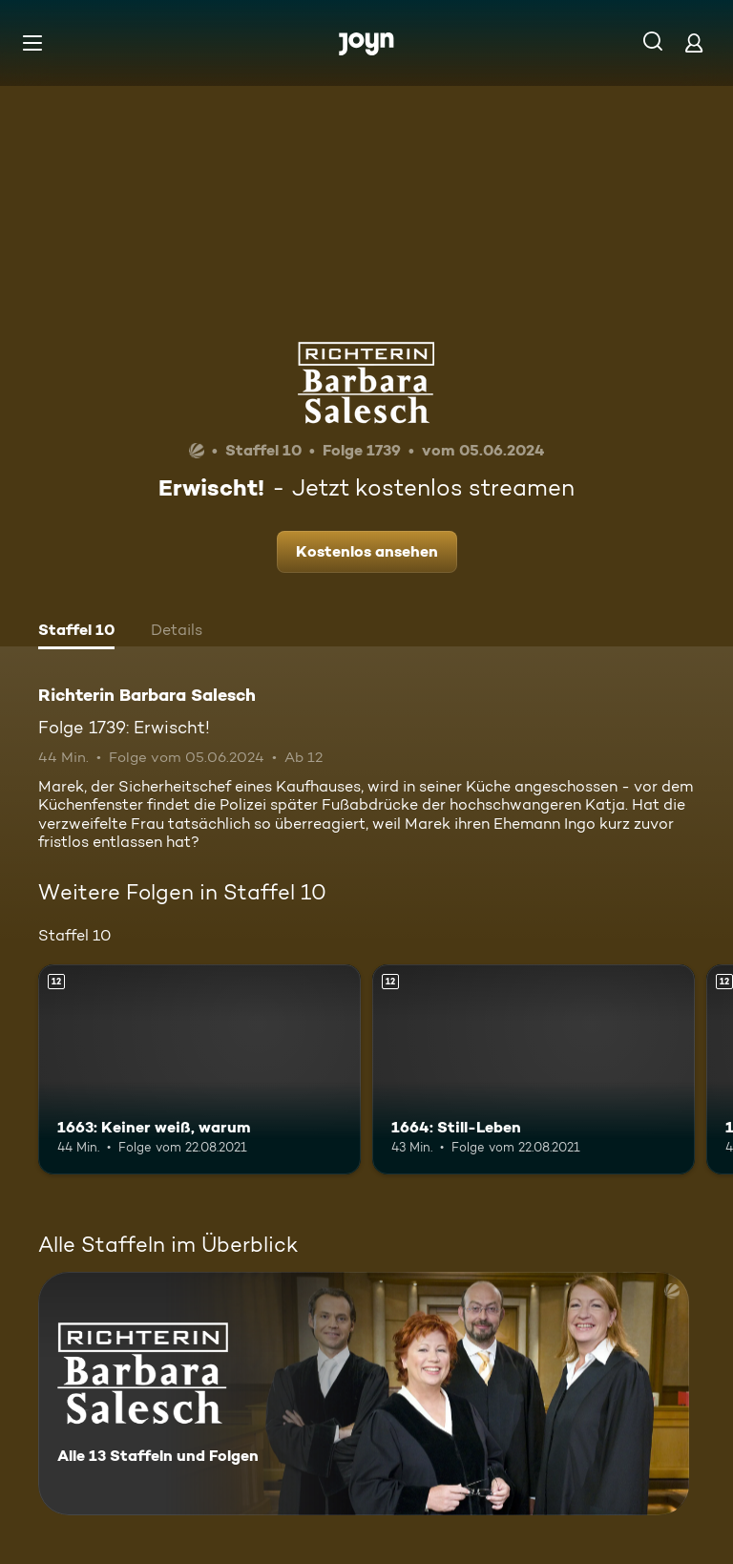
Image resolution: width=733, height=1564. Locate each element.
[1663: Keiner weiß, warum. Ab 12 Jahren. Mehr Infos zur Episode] (199, 1069)
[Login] (694, 42)
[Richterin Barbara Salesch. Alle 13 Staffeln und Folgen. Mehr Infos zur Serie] (363, 1393)
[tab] (76, 632)
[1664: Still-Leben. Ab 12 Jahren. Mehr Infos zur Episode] (533, 1069)
